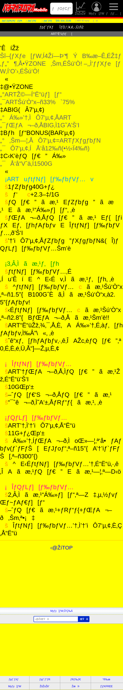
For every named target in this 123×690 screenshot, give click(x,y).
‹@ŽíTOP (61, 548)
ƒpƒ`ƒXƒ (15, 679)
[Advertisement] (61, 581)
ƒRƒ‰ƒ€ (75, 679)
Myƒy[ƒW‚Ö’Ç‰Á (61, 610)
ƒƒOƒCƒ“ (61, 8)
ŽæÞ (75, 686)
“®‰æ (106, 679)
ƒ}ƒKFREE (106, 686)
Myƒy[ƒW (96, 8)
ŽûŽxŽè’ (81, 8)
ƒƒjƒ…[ (113, 8)
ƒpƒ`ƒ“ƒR (44, 679)
